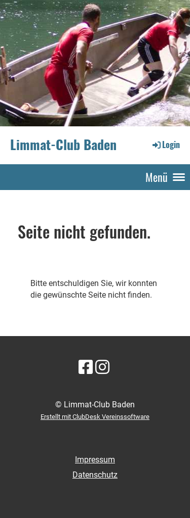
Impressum (95, 459)
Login (165, 144)
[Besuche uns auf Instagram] (102, 367)
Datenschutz (95, 475)
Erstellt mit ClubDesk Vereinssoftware (95, 416)
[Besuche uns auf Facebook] (86, 367)
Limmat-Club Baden (63, 144)
